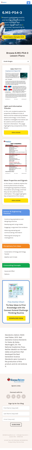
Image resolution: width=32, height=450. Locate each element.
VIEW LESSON (16, 132)
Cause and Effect (9, 271)
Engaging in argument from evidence (15, 227)
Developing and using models (13, 224)
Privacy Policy (12, 442)
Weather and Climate (10, 257)
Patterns (6, 274)
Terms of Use (20, 442)
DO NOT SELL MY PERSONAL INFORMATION (15, 440)
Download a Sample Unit (14, 37)
